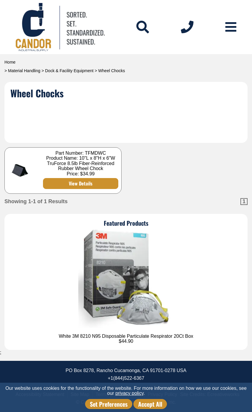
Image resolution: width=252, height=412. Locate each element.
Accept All (150, 404)
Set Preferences (108, 404)
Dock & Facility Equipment (69, 70)
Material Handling (24, 70)
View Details (80, 183)
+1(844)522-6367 (126, 378)
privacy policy (129, 393)
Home (9, 62)
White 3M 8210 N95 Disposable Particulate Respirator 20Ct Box (126, 336)
